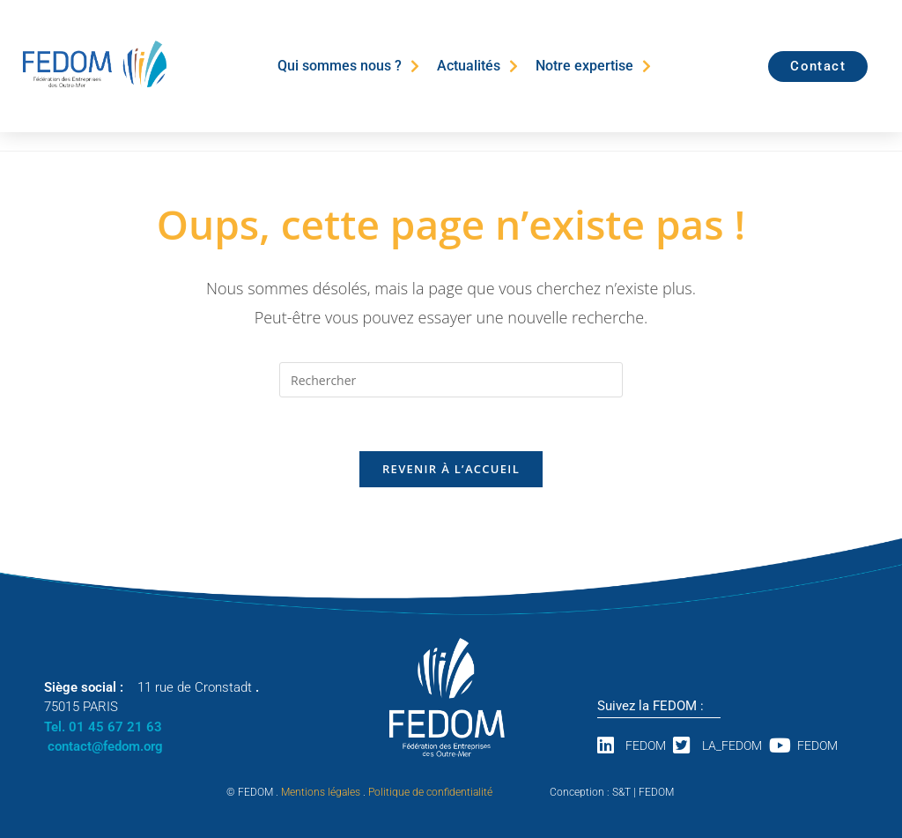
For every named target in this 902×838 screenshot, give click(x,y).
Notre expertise (593, 66)
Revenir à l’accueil (451, 469)
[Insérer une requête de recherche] (451, 379)
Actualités (477, 66)
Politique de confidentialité (430, 792)
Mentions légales (320, 792)
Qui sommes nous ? (348, 66)
